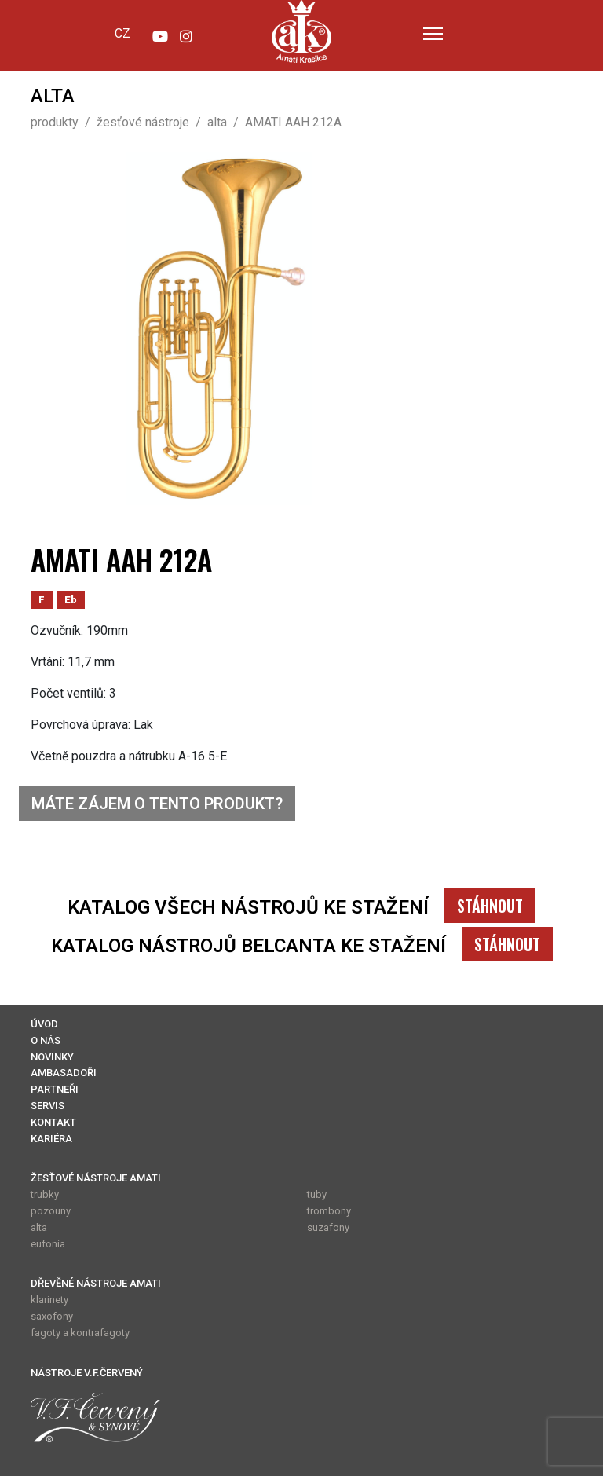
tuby (317, 1194)
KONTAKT (53, 1122)
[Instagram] (186, 33)
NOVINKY (52, 1057)
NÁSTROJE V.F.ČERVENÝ (87, 1373)
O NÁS (45, 1040)
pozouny (51, 1211)
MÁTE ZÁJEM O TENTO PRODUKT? (157, 803)
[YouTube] (159, 33)
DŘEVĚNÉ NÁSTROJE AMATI (96, 1283)
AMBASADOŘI (64, 1073)
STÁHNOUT (490, 905)
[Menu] (433, 33)
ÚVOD (44, 1024)
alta (39, 1227)
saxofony (52, 1316)
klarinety (49, 1300)
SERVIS (47, 1106)
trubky (45, 1194)
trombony (329, 1211)
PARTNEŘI (55, 1089)
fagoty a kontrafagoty (80, 1333)
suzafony (328, 1227)
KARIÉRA (51, 1139)
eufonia (48, 1244)
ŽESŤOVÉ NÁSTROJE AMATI (96, 1178)
